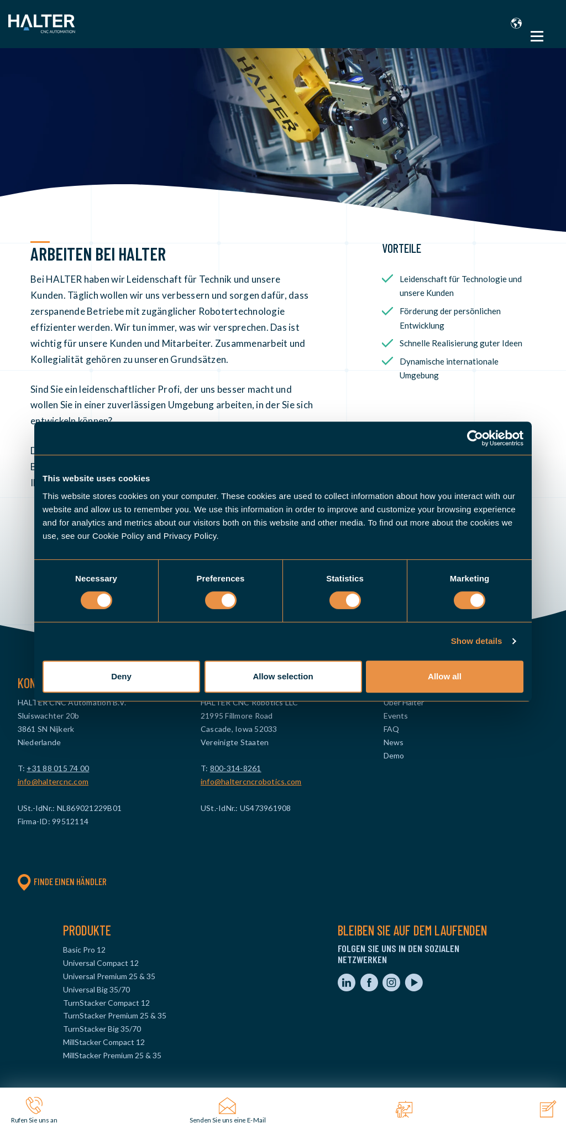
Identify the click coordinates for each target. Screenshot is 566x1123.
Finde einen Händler (62, 881)
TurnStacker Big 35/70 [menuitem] (102, 1028)
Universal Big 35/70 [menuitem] (96, 989)
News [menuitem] (393, 742)
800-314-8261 (235, 768)
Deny (121, 676)
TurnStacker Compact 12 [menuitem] (106, 1002)
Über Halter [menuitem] (404, 702)
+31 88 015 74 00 (58, 768)
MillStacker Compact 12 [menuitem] (104, 1042)
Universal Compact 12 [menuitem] (101, 963)
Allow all (445, 676)
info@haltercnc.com (53, 781)
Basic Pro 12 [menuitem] (84, 949)
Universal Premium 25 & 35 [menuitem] (109, 976)
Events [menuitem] (396, 715)
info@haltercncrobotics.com (251, 781)
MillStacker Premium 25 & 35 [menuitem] (112, 1055)
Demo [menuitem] (394, 755)
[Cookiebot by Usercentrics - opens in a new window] (475, 438)
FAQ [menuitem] (391, 729)
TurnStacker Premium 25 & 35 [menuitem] (114, 1015)
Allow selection (283, 676)
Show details (476, 641)
